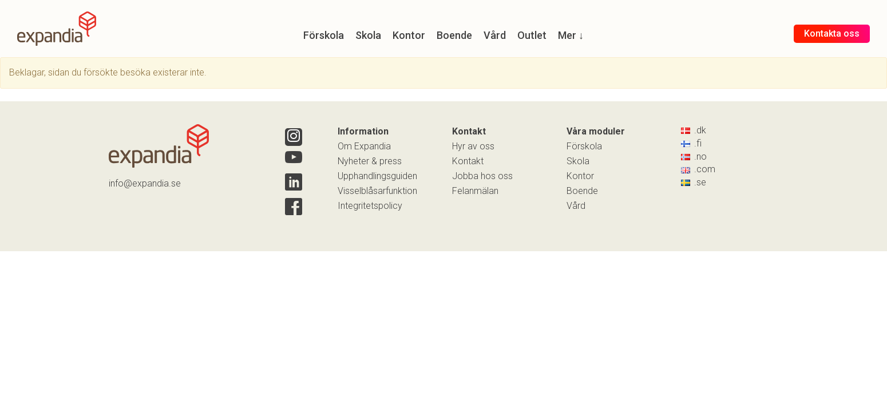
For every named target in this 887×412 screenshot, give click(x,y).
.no (694, 156)
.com (698, 169)
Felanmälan (475, 190)
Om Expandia (364, 146)
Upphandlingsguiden (377, 176)
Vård (576, 205)
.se (693, 182)
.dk (693, 130)
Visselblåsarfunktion (377, 190)
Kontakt (468, 161)
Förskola (584, 146)
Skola (578, 161)
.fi (691, 143)
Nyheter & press (370, 161)
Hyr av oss (473, 146)
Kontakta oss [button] (832, 33)
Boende (582, 190)
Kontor (580, 176)
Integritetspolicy (370, 205)
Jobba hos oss (482, 176)
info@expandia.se (145, 183)
